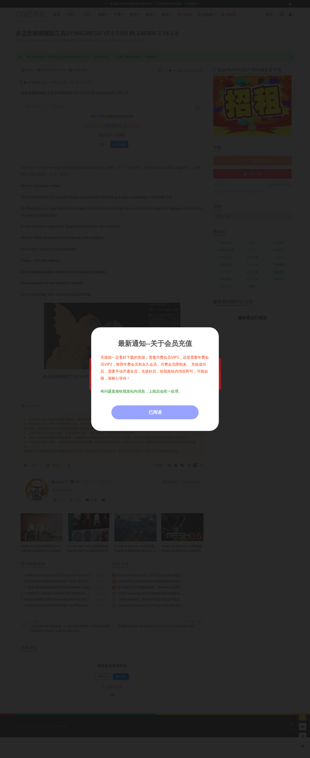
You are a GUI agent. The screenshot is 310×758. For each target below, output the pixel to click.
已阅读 (155, 412)
